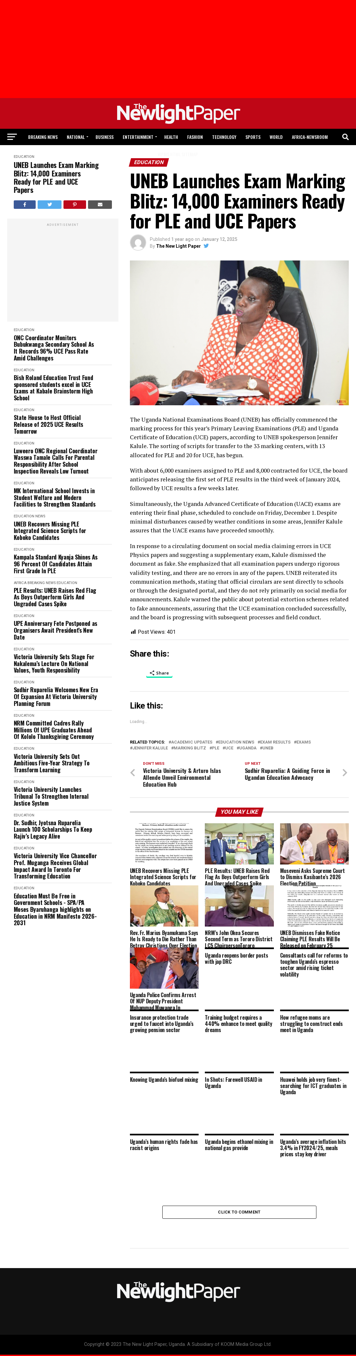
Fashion (195, 136)
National (76, 136)
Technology (224, 136)
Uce (229, 748)
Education (24, 330)
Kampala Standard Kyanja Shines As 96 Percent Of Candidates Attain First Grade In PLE (56, 564)
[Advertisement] (62, 273)
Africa (20, 583)
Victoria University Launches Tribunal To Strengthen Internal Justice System (51, 796)
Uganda (248, 748)
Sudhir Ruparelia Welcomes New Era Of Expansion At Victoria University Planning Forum (56, 696)
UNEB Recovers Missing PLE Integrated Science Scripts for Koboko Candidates (50, 531)
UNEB (268, 748)
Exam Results (275, 742)
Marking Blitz (190, 748)
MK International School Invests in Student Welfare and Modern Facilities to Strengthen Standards (55, 497)
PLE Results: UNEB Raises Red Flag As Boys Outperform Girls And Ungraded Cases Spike (55, 597)
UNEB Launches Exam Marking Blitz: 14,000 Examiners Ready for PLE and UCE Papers (56, 177)
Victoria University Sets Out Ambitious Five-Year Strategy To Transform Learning (52, 763)
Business (105, 136)
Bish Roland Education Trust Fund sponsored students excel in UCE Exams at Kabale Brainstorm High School (53, 387)
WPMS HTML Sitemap (178, 154)
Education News (236, 742)
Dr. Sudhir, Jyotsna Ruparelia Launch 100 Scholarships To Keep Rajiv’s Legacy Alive (53, 829)
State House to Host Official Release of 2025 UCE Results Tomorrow (48, 424)
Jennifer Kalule (150, 748)
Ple (215, 748)
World (276, 136)
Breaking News (43, 136)
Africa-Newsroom (310, 136)
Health (171, 136)
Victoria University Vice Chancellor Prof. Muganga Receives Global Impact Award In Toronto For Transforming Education (55, 865)
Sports (252, 136)
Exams (303, 742)
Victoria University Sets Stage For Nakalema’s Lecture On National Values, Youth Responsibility (54, 663)
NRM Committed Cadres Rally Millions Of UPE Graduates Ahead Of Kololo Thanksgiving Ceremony (54, 730)
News (40, 516)
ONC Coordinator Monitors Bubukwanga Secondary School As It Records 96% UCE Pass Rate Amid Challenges (54, 347)
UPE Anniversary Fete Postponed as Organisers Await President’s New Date (55, 630)
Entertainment (138, 136)
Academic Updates (191, 742)
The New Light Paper (178, 246)
